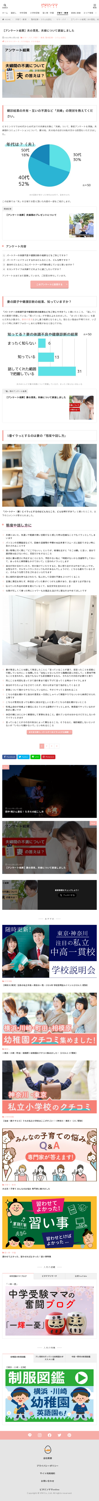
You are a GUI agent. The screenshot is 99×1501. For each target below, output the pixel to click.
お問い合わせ (47, 1481)
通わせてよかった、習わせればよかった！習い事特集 (26, 1256)
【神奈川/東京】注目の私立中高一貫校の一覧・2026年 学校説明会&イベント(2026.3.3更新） (45, 985)
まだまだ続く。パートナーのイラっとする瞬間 (49, 732)
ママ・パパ (61, 19)
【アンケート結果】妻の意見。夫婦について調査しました (35, 397)
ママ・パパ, (28, 38)
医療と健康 (76, 13)
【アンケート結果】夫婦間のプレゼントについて (31, 215)
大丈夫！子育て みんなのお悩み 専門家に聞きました (26, 1189)
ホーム (5, 13)
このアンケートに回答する (49, 284)
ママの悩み (35, 41)
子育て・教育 (62, 13)
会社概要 (47, 1458)
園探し (14, 13)
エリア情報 (88, 13)
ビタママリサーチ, (12, 41)
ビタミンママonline (49, 1489)
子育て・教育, (39, 38)
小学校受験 (35, 13)
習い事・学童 (48, 13)
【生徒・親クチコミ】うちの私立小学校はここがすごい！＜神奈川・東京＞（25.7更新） (43, 1121)
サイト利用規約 (47, 1473)
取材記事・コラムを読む (41, 19)
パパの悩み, (26, 41)
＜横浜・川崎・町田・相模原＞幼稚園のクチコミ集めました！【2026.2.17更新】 (40, 1053)
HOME (8, 19)
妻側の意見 (27, 319)
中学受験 (23, 13)
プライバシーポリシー (48, 1465)
